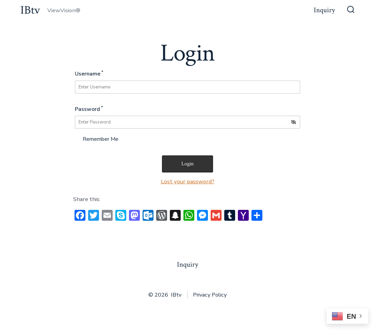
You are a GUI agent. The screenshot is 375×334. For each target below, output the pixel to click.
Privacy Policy (210, 295)
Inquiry (324, 10)
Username (89, 73)
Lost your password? (187, 181)
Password (89, 109)
